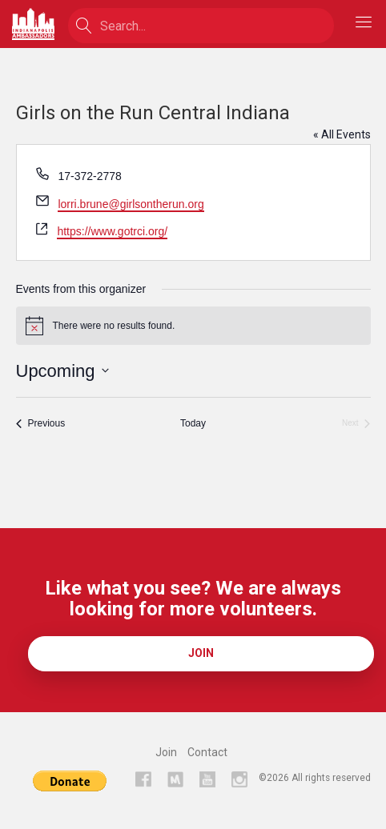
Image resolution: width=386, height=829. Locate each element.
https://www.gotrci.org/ (112, 231)
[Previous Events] (41, 424)
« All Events (342, 134)
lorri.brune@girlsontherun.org (130, 204)
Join (201, 653)
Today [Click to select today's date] (193, 423)
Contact (207, 752)
